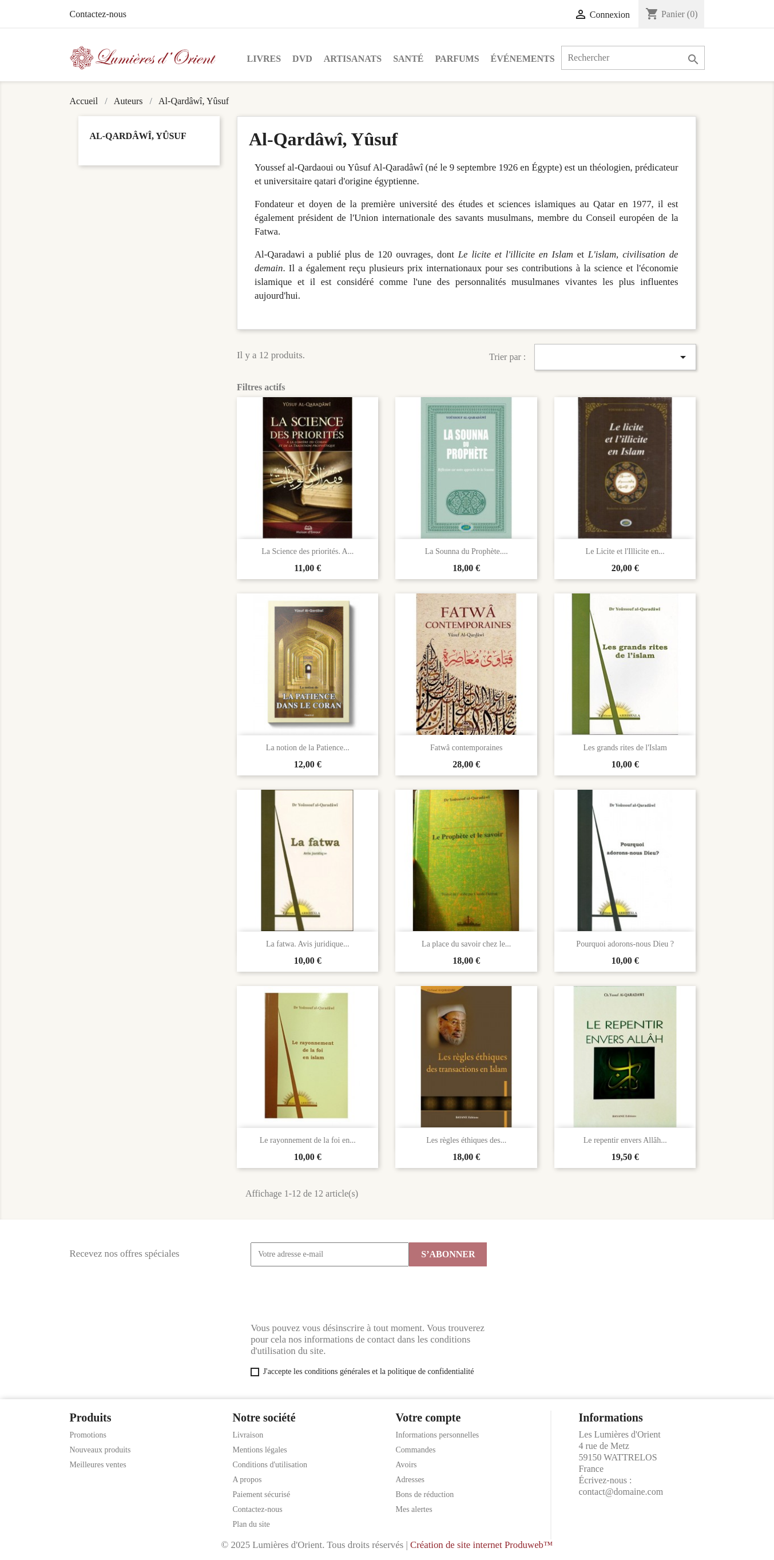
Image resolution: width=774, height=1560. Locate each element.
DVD (302, 59)
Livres (264, 59)
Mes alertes (414, 1509)
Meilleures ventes (98, 1464)
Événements (523, 59)
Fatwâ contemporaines (466, 747)
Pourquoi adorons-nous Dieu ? (625, 944)
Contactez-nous (98, 14)
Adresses (410, 1479)
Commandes (416, 1450)
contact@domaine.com (621, 1491)
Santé (408, 59)
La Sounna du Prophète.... (466, 551)
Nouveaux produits (100, 1450)
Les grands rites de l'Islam (625, 747)
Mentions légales (260, 1450)
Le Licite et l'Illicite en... (625, 551)
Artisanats (353, 59)
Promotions (88, 1435)
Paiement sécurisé (262, 1494)
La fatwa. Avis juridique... (308, 944)
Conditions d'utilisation (270, 1464)
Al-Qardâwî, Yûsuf (138, 136)
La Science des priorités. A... (307, 551)
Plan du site (251, 1524)
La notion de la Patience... (308, 747)
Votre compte (428, 1417)
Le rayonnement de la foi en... (308, 1140)
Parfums (457, 59)
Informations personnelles (437, 1435)
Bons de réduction (425, 1494)
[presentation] (337, 1294)
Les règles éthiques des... (466, 1140)
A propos (247, 1479)
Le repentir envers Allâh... (625, 1140)
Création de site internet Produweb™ (481, 1544)
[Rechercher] (632, 58)
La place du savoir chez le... (466, 944)
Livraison (248, 1435)
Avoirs (406, 1464)
